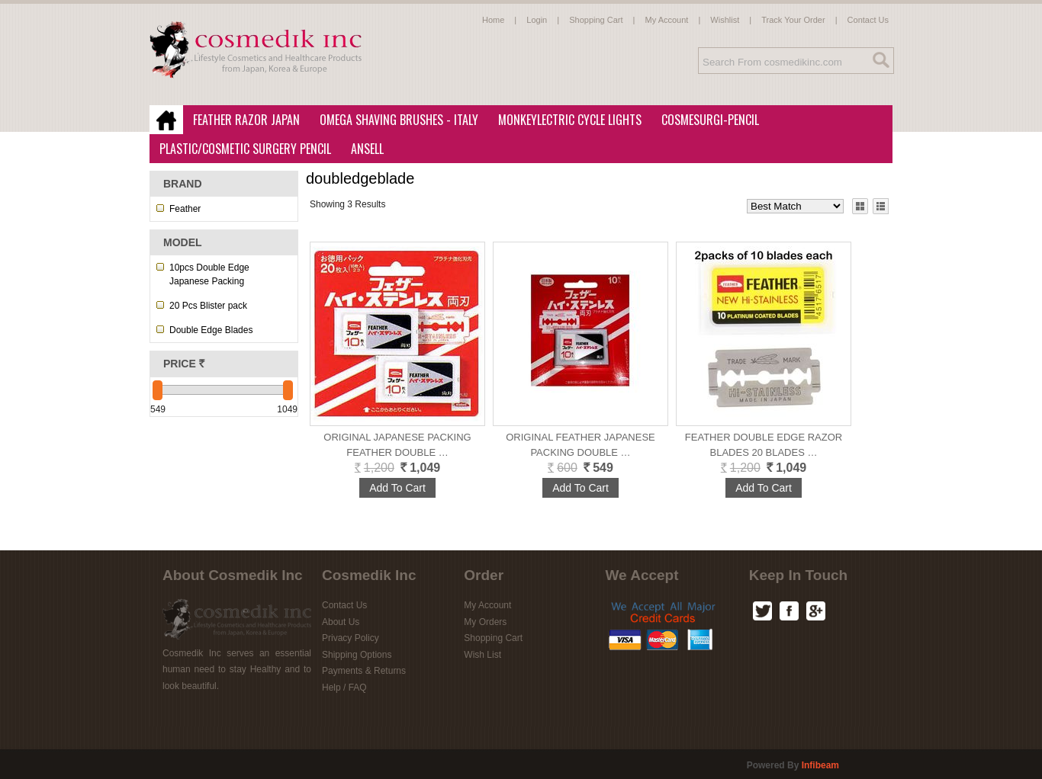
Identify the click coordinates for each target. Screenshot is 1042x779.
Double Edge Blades (210, 330)
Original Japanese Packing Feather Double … (397, 444)
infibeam (820, 765)
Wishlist (724, 19)
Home (493, 19)
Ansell (362, 149)
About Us (340, 622)
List (880, 205)
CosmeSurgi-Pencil (710, 120)
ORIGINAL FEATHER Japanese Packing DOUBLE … (580, 444)
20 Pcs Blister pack (208, 305)
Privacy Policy (350, 638)
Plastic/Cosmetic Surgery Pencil (241, 149)
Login (536, 19)
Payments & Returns (364, 670)
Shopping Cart (595, 19)
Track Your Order (793, 19)
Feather (185, 209)
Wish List (482, 654)
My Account (667, 19)
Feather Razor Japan (242, 120)
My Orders (485, 622)
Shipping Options (356, 654)
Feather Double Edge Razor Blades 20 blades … (763, 444)
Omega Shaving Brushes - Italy (394, 120)
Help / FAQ (344, 687)
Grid (859, 205)
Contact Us (868, 19)
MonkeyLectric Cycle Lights (565, 120)
